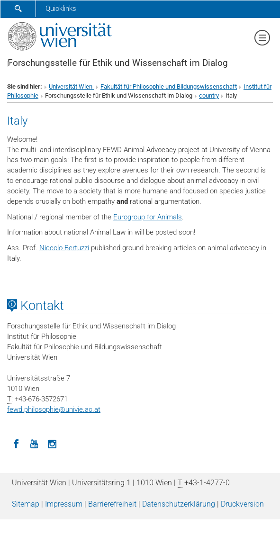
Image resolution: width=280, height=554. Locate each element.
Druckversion (242, 504)
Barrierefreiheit (112, 504)
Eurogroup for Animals (147, 217)
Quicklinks (60, 8)
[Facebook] (16, 443)
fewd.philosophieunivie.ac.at (53, 409)
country (209, 95)
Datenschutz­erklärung (178, 504)
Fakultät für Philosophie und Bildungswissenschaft (168, 86)
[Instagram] (52, 443)
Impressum (63, 504)
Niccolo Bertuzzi (64, 248)
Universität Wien (71, 86)
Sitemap (25, 504)
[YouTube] (34, 443)
